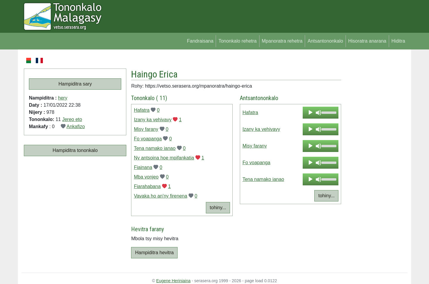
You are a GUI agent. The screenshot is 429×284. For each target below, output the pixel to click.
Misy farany (146, 129)
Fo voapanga (147, 138)
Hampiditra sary (75, 83)
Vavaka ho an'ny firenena (160, 195)
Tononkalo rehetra (237, 41)
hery (62, 97)
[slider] (328, 112)
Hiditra (398, 41)
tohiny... (218, 207)
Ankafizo (75, 126)
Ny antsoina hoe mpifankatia (164, 157)
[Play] (310, 113)
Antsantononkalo (325, 41)
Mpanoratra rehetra (282, 41)
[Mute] (318, 113)
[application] (320, 113)
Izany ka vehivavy (152, 119)
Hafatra (141, 110)
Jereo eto (72, 119)
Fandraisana (200, 41)
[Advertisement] (374, 146)
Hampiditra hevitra (154, 252)
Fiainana (143, 167)
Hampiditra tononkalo (75, 150)
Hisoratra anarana (367, 41)
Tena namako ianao (154, 148)
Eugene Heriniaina (173, 280)
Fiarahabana (147, 186)
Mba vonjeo (146, 176)
